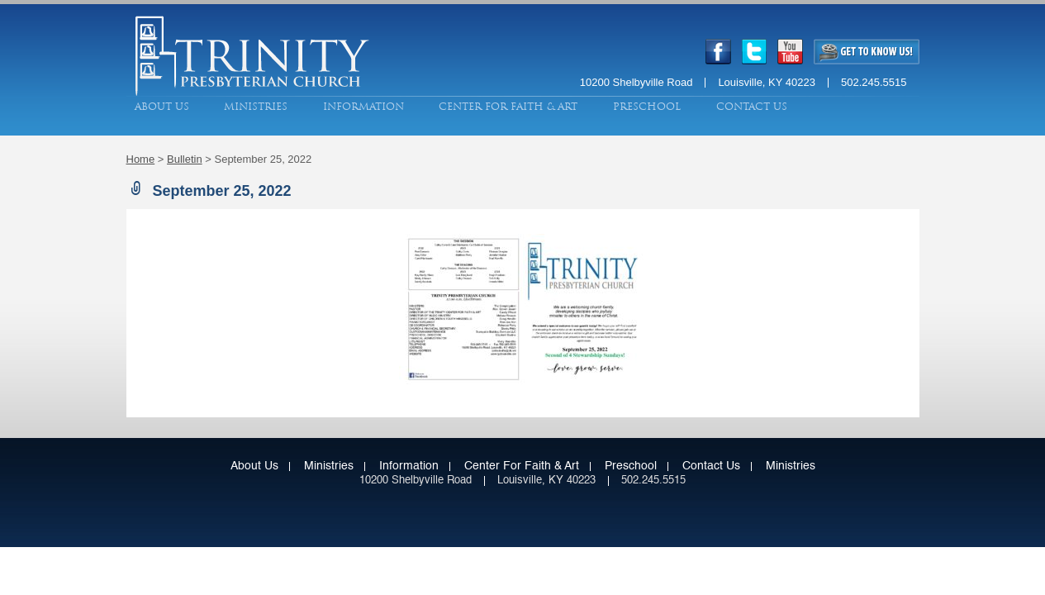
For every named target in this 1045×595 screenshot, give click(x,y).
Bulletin (184, 159)
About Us (162, 106)
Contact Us (751, 106)
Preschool (647, 106)
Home (140, 159)
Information (363, 106)
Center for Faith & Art (508, 106)
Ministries (255, 106)
